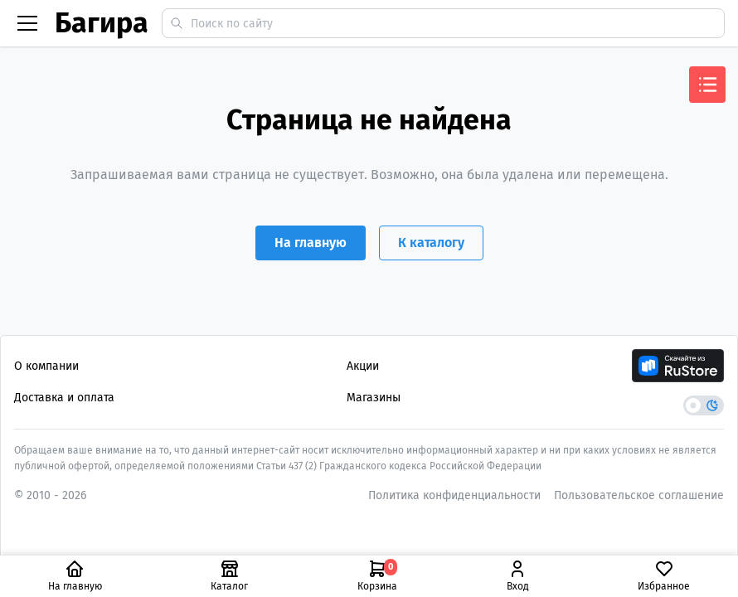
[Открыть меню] (707, 84)
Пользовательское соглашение (639, 495)
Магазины (374, 398)
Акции (363, 366)
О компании (46, 366)
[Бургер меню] (27, 23)
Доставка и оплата (64, 398)
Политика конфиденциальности (454, 495)
